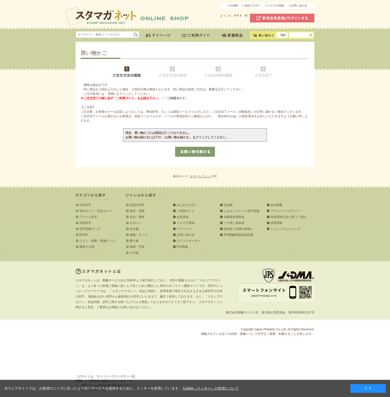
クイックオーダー (188, 241)
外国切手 (85, 223)
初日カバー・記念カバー (95, 211)
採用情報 (276, 223)
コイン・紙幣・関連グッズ (97, 241)
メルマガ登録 (276, 5)
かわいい (136, 223)
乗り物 (134, 241)
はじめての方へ (187, 205)
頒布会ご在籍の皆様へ (238, 229)
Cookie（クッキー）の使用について (211, 388)
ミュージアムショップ (285, 229)
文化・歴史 (137, 217)
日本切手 (85, 205)
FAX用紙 (182, 246)
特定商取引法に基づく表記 (288, 217)
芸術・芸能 (137, 211)
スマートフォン (200, 176)
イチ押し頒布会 (234, 223)
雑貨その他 (86, 246)
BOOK (83, 235)
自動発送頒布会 (234, 217)
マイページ (184, 229)
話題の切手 (137, 205)
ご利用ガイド (186, 211)
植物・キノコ (138, 235)
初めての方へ (253, 5)
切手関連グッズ (89, 229)
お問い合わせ (299, 5)
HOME (234, 5)
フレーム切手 (88, 217)
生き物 (134, 229)
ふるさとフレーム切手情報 (241, 211)
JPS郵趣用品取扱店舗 (238, 235)
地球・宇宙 (137, 246)
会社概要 (276, 205)
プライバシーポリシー (285, 211)
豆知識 (228, 205)
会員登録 (183, 217)
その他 (134, 252)
